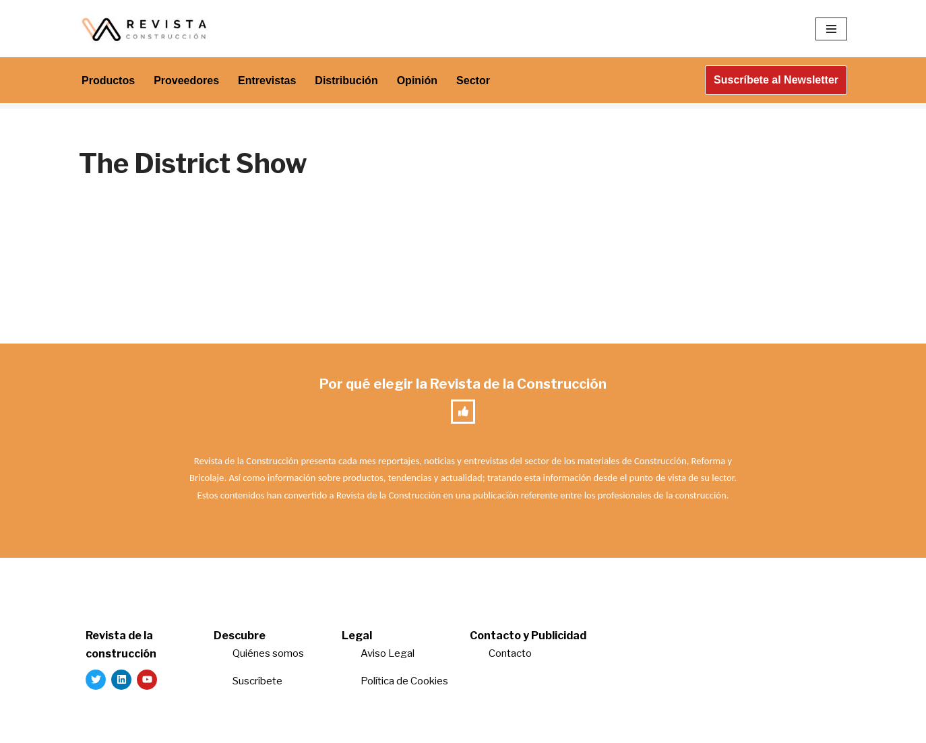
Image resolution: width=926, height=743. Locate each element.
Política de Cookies (404, 681)
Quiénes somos (268, 653)
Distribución (346, 80)
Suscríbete (258, 681)
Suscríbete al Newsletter (776, 80)
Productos (108, 80)
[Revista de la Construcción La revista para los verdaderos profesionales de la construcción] (146, 28)
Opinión (417, 80)
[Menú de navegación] (831, 29)
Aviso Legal (387, 653)
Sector (473, 80)
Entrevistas (267, 80)
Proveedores (186, 80)
